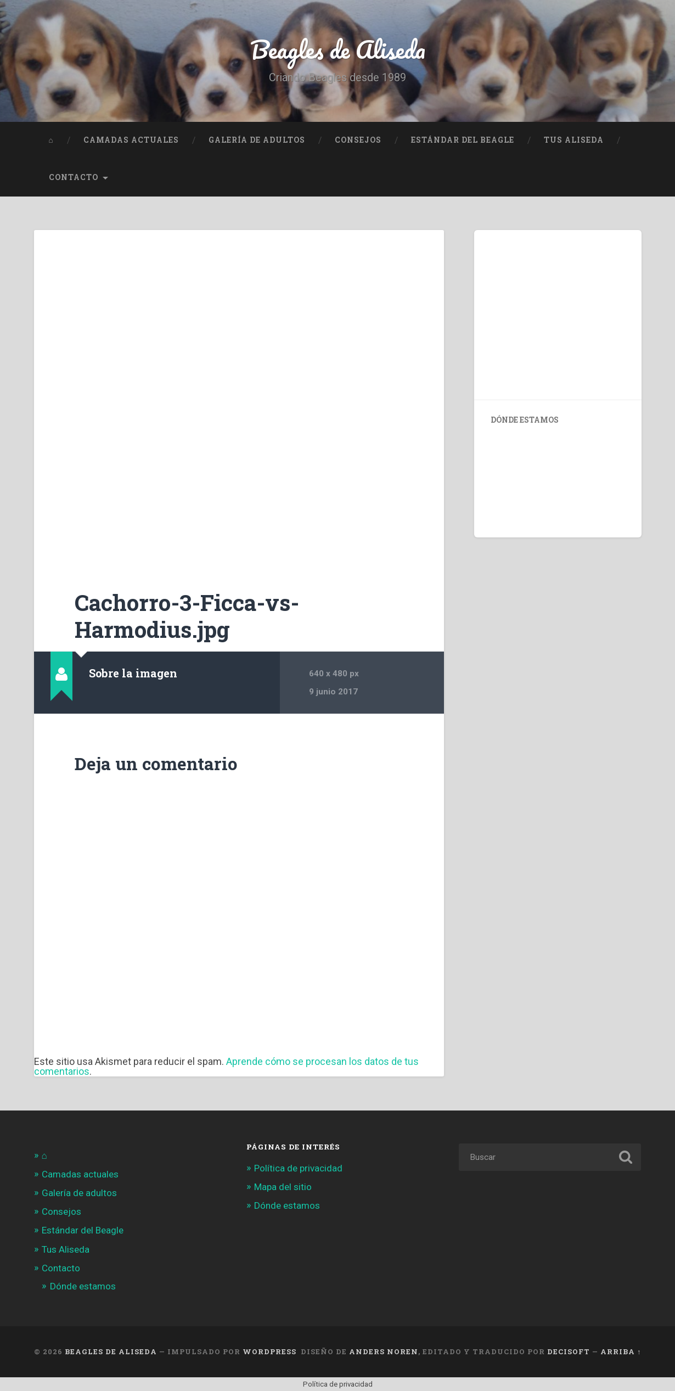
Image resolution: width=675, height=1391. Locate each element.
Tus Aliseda (574, 140)
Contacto (73, 177)
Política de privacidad (298, 1168)
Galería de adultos (257, 140)
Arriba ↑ (620, 1351)
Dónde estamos (83, 1286)
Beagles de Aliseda (337, 49)
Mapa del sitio (283, 1186)
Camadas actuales (131, 140)
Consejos (358, 140)
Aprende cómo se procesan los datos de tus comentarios (226, 1066)
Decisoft (568, 1351)
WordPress (269, 1351)
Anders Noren (383, 1351)
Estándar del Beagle (462, 140)
